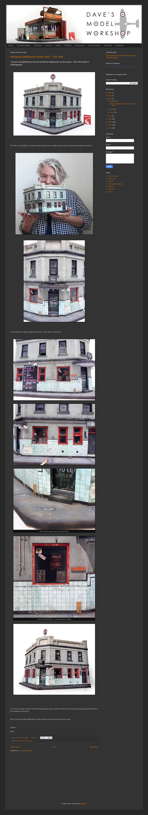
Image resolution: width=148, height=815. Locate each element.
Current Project (94, 45)
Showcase (38, 45)
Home (10, 45)
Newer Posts (15, 747)
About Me (108, 45)
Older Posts (94, 747)
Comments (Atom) (26, 751)
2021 (110, 99)
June (112, 109)
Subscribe (119, 45)
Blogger (83, 804)
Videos (58, 45)
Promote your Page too (129, 66)
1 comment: (33, 737)
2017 (110, 125)
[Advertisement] (54, 773)
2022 (110, 95)
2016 (110, 128)
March (112, 112)
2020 (110, 116)
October (113, 101)
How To (49, 45)
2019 (110, 119)
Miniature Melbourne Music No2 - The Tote (36, 56)
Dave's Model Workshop (113, 66)
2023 (110, 93)
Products (67, 45)
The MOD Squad (23, 45)
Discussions (80, 45)
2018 (110, 122)
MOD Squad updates (115, 184)
